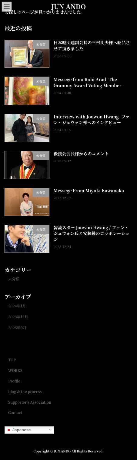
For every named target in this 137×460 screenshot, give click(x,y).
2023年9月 (17, 327)
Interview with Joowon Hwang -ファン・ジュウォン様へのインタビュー (92, 119)
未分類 (13, 278)
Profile (14, 380)
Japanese (18, 429)
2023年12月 (18, 316)
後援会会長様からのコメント (81, 153)
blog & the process (25, 391)
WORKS (15, 370)
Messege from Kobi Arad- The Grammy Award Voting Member (88, 82)
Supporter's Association (29, 401)
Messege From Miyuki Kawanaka (89, 190)
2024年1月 (17, 306)
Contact (15, 412)
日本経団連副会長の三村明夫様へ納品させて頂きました (92, 45)
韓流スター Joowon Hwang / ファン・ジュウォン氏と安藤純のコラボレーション (92, 233)
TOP (12, 359)
